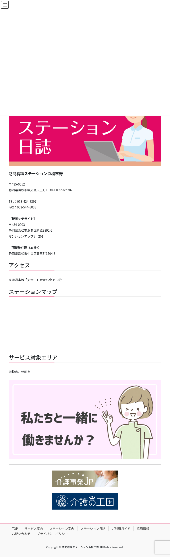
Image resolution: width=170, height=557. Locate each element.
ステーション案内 (61, 528)
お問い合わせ (21, 533)
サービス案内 (33, 528)
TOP (15, 528)
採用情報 (143, 528)
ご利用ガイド (121, 528)
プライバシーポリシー (52, 533)
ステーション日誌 (93, 528)
